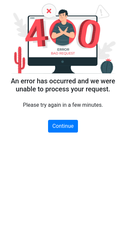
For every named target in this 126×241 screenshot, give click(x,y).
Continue (63, 126)
